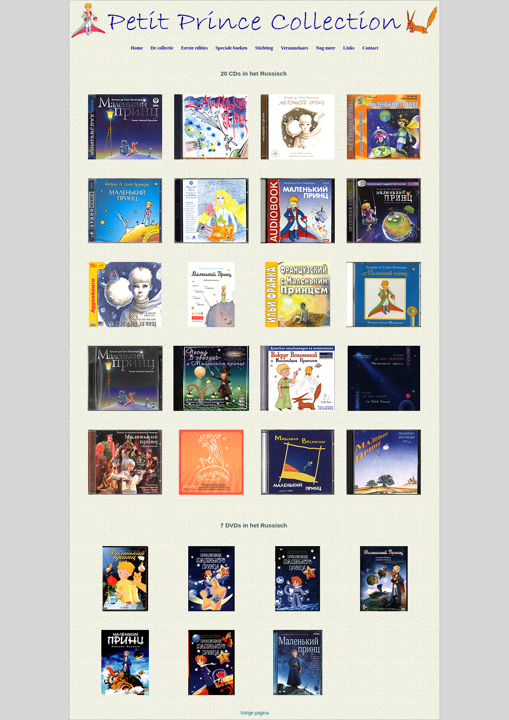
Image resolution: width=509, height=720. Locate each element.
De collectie (161, 48)
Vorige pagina (254, 713)
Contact (370, 48)
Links (348, 48)
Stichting (264, 48)
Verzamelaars (294, 48)
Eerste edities (194, 48)
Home (137, 48)
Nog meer (326, 48)
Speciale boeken (231, 48)
